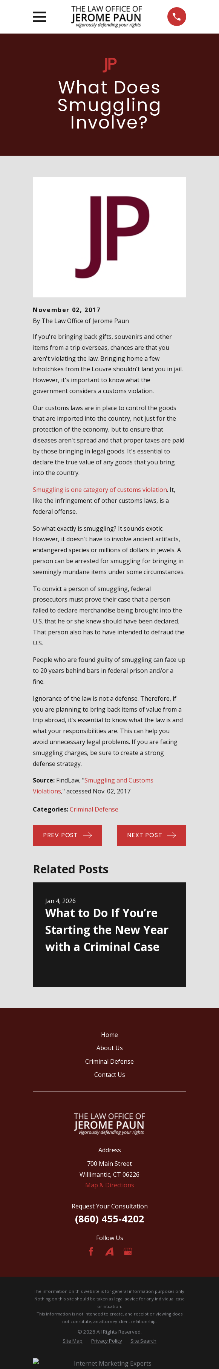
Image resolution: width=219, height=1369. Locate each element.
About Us (109, 1048)
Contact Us (109, 1074)
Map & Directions (109, 1185)
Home (109, 1035)
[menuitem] (73, 1341)
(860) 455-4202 (109, 1218)
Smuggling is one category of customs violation (100, 489)
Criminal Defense (94, 809)
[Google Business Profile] (128, 1251)
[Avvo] (109, 1251)
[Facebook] (91, 1251)
